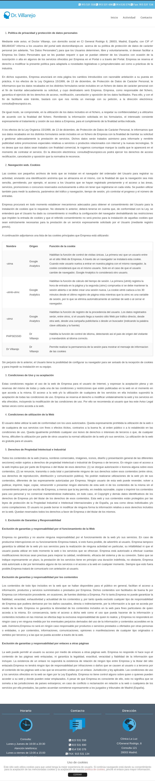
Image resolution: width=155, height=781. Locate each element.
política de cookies (95, 769)
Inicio (114, 17)
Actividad (129, 17)
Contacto (146, 17)
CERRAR (77, 775)
